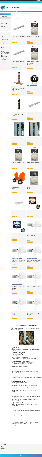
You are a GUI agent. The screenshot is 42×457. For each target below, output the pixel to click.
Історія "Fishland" (27, 11)
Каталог (5, 11)
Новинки (2, 20)
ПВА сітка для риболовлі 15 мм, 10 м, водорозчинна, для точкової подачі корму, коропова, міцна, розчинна (33, 37)
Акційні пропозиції (10, 11)
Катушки (2, 447)
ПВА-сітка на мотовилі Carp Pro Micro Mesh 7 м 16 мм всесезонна (33, 113)
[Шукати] (39, 8)
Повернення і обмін (4, 23)
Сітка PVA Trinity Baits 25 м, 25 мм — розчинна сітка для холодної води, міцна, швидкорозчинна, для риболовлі (33, 313)
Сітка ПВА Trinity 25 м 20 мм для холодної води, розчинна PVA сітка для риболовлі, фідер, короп (34, 287)
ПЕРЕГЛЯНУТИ (27, 2)
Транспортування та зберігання (5, 449)
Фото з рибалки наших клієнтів (4, 28)
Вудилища (2, 446)
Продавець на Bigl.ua (21, 455)
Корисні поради (3, 26)
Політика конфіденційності (34, 456)
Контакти (14, 11)
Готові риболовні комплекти (4, 445)
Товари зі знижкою (3, 19)
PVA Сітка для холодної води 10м (17, 234)
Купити (15, 42)
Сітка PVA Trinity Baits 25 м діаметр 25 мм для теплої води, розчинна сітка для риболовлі (18, 313)
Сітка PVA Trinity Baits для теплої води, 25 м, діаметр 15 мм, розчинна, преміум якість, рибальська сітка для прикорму (19, 261)
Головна (2, 11)
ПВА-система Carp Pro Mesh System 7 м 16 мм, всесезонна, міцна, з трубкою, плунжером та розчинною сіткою (18, 114)
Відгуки (23, 11)
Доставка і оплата (18, 11)
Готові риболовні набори (4, 16)
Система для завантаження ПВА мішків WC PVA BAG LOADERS (18, 187)
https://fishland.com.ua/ (6, 65)
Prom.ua (25, 454)
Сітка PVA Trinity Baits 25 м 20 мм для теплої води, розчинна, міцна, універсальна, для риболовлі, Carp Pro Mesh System (18, 287)
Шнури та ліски (3, 448)
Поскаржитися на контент (28, 456)
